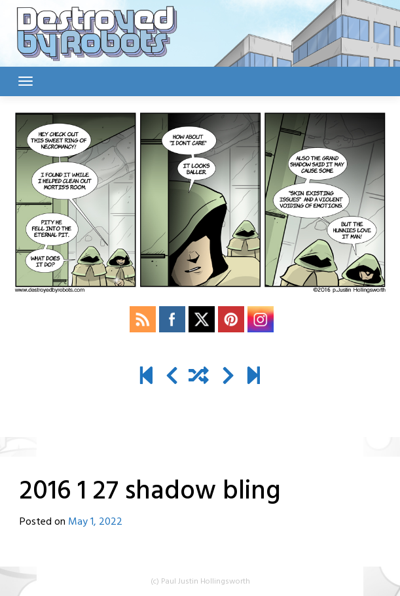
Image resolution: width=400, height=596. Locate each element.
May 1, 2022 (95, 522)
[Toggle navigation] (25, 81)
